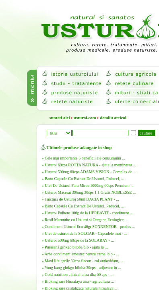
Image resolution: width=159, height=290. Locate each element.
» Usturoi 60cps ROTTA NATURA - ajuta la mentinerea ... (89, 165)
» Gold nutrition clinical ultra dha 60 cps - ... (78, 274)
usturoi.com (85, 117)
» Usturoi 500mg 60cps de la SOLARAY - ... (78, 240)
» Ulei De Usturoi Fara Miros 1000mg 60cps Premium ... (88, 185)
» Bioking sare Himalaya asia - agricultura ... (78, 281)
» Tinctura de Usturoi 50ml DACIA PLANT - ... (80, 199)
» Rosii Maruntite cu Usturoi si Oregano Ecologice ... (85, 220)
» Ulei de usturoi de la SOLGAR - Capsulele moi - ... (85, 233)
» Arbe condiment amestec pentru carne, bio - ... (80, 254)
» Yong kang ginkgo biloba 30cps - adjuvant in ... (81, 267)
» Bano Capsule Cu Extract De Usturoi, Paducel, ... (83, 178)
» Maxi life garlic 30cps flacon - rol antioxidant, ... (82, 261)
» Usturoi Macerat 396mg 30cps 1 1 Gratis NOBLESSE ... (89, 192)
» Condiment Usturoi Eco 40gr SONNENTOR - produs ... (88, 226)
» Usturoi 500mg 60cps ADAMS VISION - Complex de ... (89, 172)
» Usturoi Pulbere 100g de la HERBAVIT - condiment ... (87, 213)
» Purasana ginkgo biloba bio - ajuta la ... (75, 247)
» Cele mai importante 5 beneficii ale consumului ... (83, 158)
